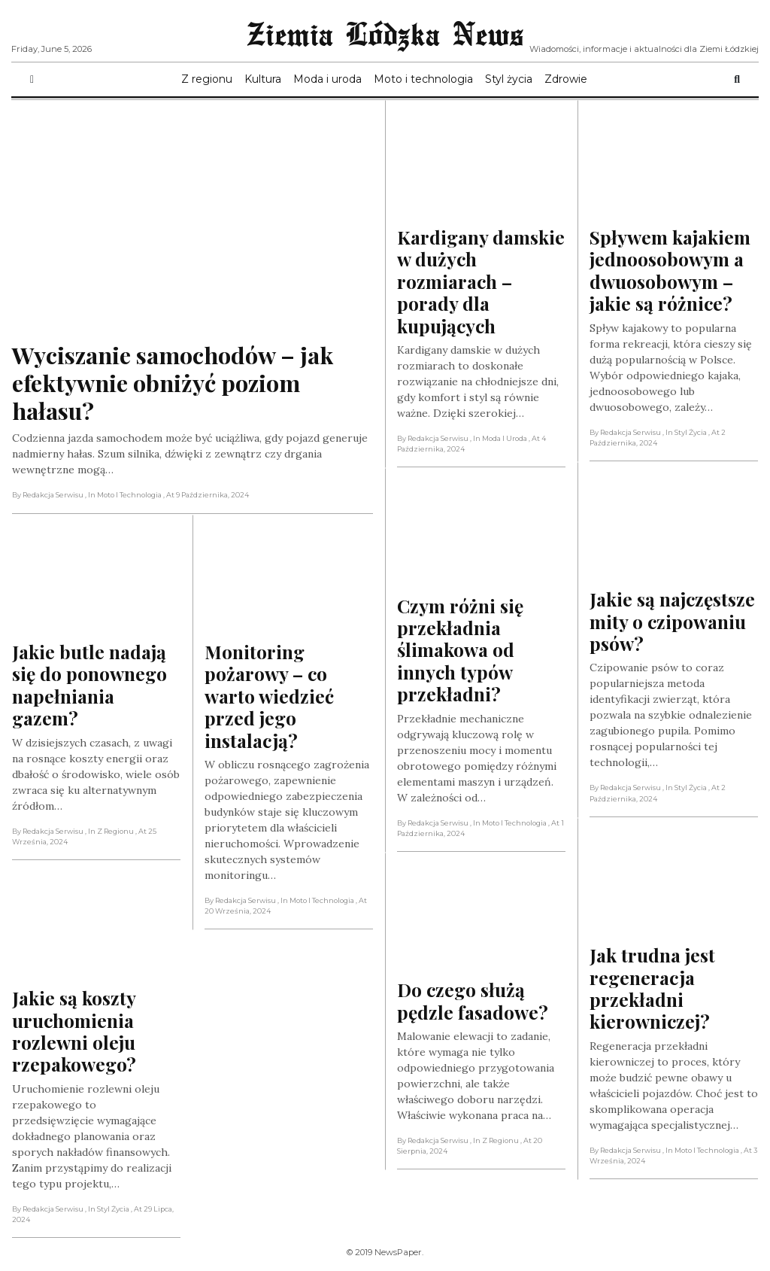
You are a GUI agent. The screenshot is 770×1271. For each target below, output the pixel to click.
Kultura (262, 79)
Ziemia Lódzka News (385, 33)
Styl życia (508, 79)
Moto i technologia (423, 79)
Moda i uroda (327, 79)
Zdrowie (565, 79)
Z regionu (206, 79)
